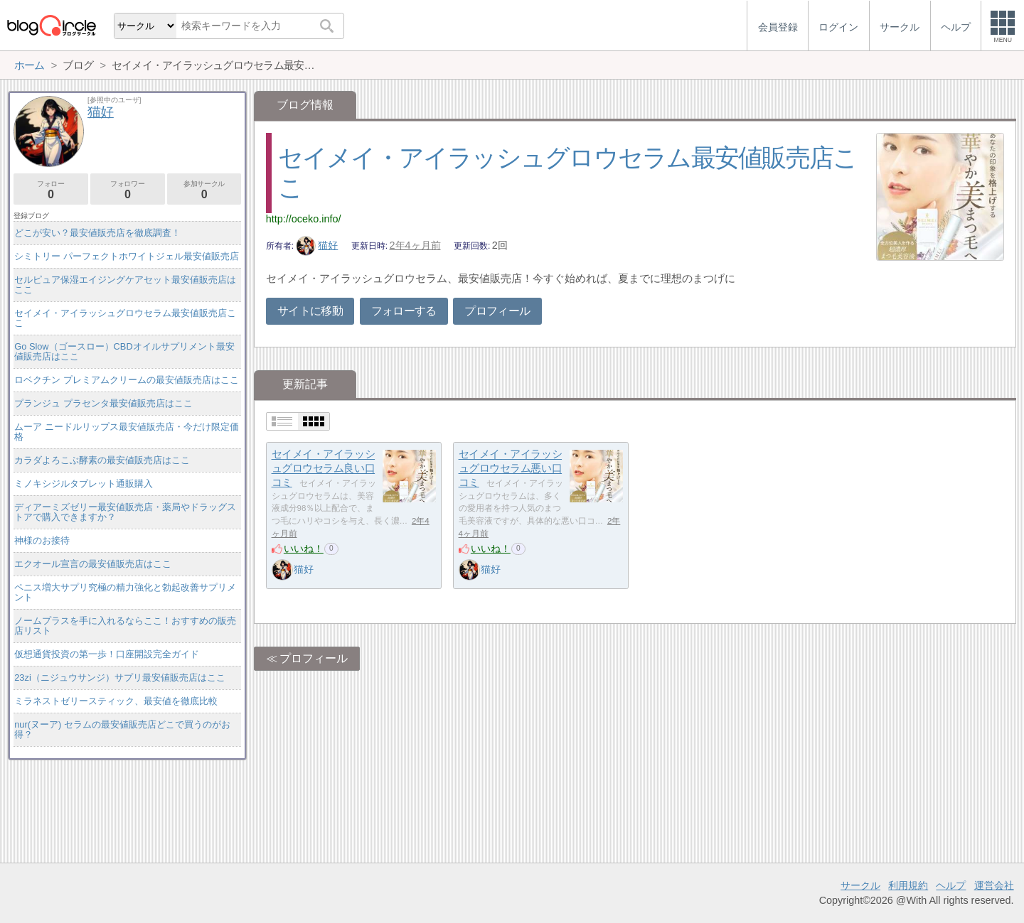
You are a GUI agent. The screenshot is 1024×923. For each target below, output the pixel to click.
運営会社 (994, 885)
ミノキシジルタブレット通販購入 (83, 483)
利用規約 (908, 885)
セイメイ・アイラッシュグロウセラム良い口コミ (323, 468)
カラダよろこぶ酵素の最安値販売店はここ (102, 460)
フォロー (51, 190)
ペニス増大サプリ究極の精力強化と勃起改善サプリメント (125, 592)
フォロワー (127, 190)
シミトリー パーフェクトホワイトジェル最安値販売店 (126, 256)
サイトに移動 (310, 311)
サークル (860, 885)
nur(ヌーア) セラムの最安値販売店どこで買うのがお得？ (122, 729)
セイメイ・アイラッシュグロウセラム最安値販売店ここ (125, 318)
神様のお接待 (42, 540)
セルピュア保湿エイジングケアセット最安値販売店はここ (125, 284)
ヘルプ (951, 885)
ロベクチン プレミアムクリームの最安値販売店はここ (126, 379)
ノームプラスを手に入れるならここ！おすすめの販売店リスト (125, 625)
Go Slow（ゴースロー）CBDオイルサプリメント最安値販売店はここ (124, 351)
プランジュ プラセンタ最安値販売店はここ (103, 403)
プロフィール (497, 311)
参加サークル (204, 190)
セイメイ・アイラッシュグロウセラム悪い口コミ (510, 468)
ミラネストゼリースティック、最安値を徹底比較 (116, 701)
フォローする (404, 311)
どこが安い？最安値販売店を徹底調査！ (97, 232)
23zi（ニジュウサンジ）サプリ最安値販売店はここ (119, 677)
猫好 (317, 245)
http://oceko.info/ (303, 219)
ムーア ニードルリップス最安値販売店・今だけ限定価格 (126, 431)
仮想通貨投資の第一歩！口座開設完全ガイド (106, 654)
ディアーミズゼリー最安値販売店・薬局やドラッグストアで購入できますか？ (125, 512)
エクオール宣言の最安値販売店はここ (92, 563)
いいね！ (304, 548)
